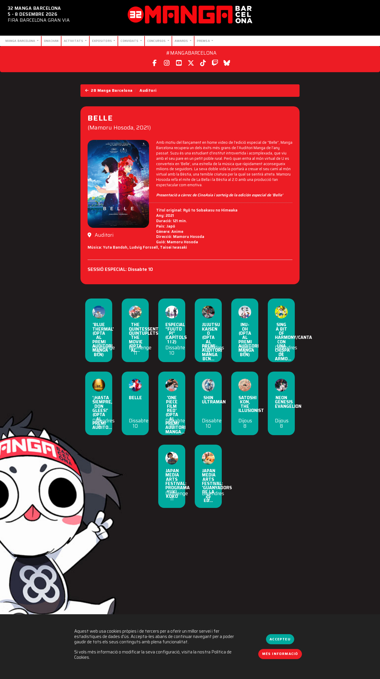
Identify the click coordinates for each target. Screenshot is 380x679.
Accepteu (280, 639)
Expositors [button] (102, 40)
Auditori (148, 90)
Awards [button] (182, 40)
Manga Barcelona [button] (20, 40)
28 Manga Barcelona (108, 90)
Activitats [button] (74, 40)
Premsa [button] (204, 40)
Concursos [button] (157, 40)
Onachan (51, 40)
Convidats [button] (130, 40)
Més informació (280, 653)
